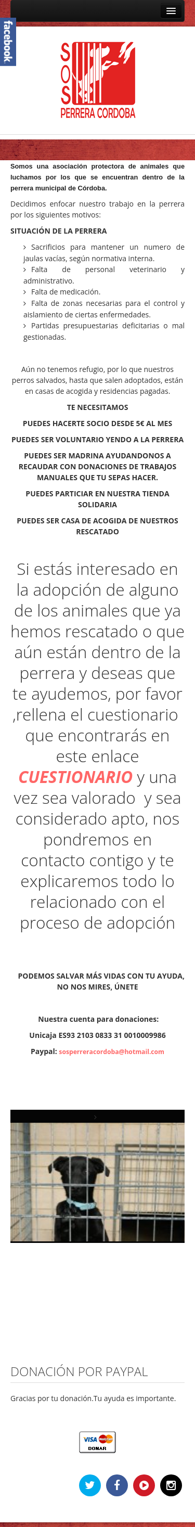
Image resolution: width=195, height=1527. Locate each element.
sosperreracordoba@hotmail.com (111, 1051)
